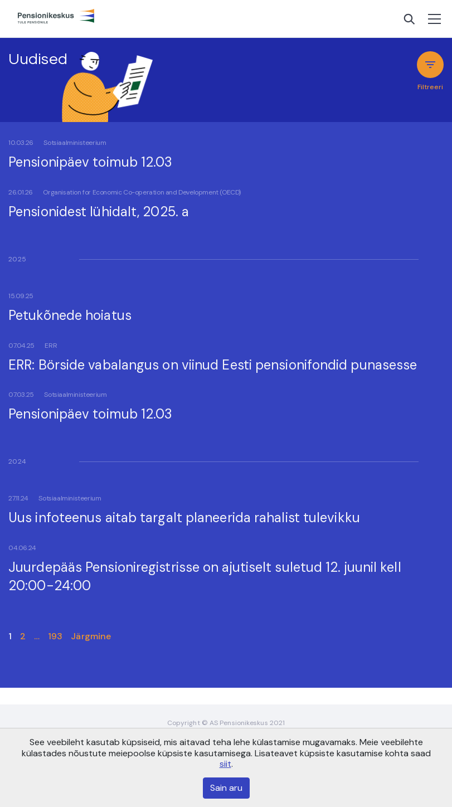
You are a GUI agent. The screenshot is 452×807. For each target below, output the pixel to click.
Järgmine (91, 636)
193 (55, 636)
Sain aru (226, 788)
